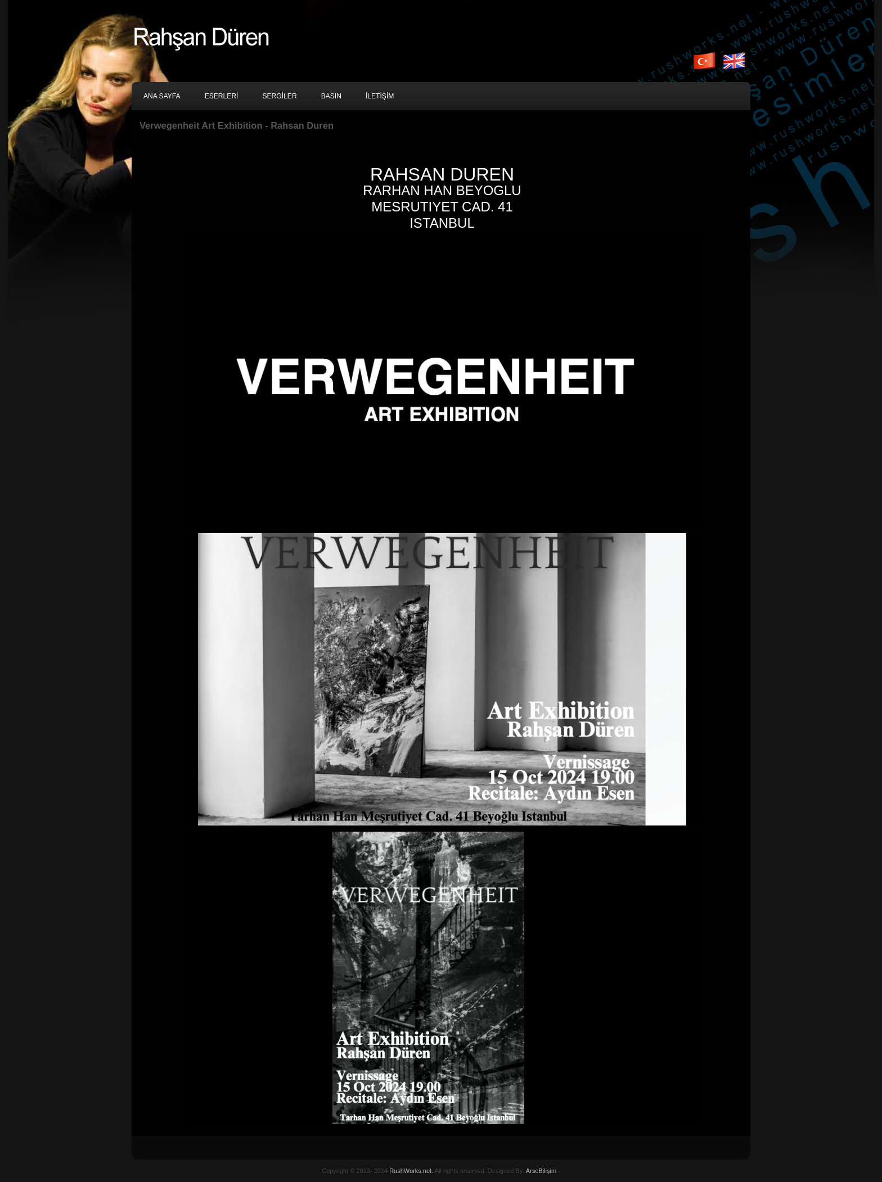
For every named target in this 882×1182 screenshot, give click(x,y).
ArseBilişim (541, 1170)
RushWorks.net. (411, 1170)
